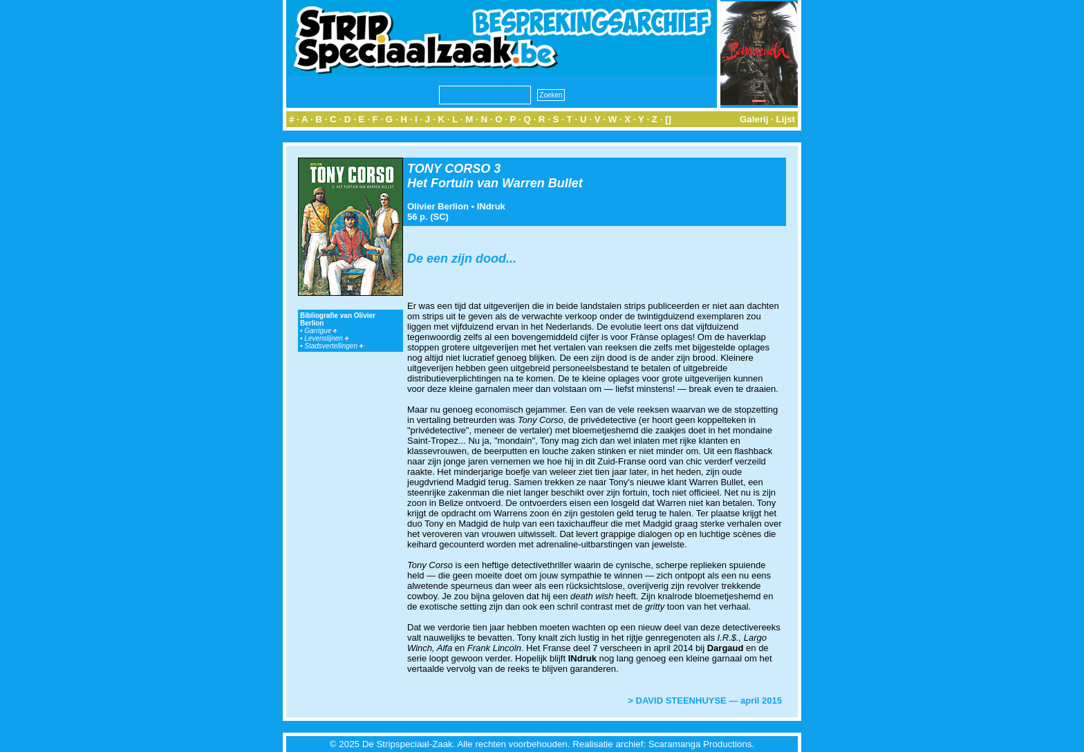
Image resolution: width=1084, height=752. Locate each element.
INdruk (491, 206)
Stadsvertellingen (334, 346)
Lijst (785, 119)
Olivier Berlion (438, 206)
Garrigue (320, 331)
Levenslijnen (326, 338)
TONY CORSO (448, 169)
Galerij (754, 119)
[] (668, 119)
